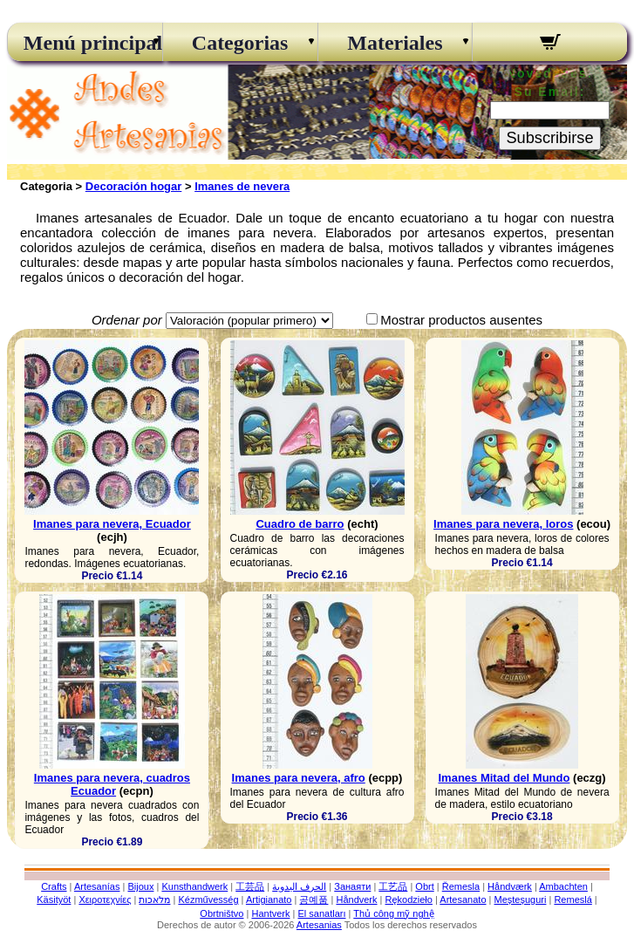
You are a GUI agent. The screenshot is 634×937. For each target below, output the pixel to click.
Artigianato (269, 899)
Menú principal (85, 42)
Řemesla (461, 886)
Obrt (424, 886)
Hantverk (270, 913)
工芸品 (249, 886)
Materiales (394, 42)
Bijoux (140, 886)
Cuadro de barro (300, 523)
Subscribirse (549, 138)
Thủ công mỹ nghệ (393, 913)
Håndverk (356, 899)
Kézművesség (208, 899)
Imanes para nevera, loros (503, 523)
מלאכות (154, 899)
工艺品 (392, 886)
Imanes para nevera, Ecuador (112, 523)
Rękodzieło (409, 899)
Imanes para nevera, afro (298, 777)
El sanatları (321, 913)
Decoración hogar (133, 186)
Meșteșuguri (520, 899)
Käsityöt (54, 899)
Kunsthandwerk (194, 886)
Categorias (240, 42)
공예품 (313, 899)
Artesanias (319, 925)
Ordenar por (127, 319)
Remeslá (572, 899)
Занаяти (352, 886)
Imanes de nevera (242, 186)
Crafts (53, 886)
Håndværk (509, 886)
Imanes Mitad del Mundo (503, 777)
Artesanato (463, 899)
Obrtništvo (221, 913)
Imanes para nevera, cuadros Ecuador (112, 784)
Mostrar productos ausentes (461, 319)
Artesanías (97, 886)
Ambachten (563, 886)
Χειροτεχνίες (104, 899)
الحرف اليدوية (299, 886)
